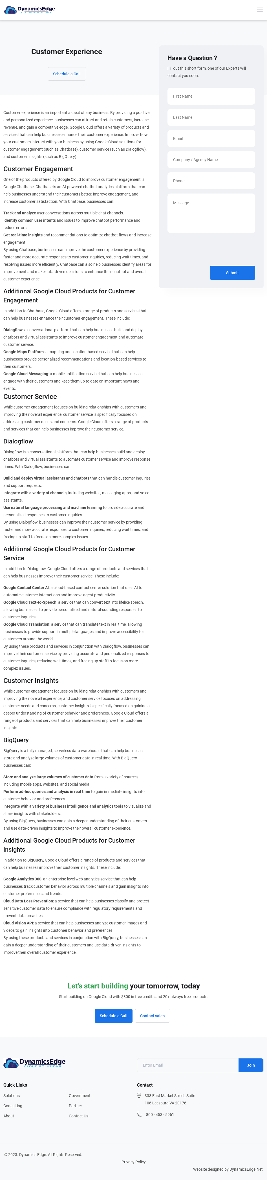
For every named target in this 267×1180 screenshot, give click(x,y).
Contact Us (78, 1116)
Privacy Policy (134, 1162)
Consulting (12, 1106)
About (8, 1116)
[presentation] (210, 250)
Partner (75, 1106)
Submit (232, 273)
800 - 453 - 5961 (160, 1114)
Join (251, 1065)
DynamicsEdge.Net (246, 1169)
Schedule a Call (67, 74)
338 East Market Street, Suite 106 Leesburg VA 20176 (170, 1099)
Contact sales (152, 1016)
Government (80, 1095)
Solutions (11, 1095)
